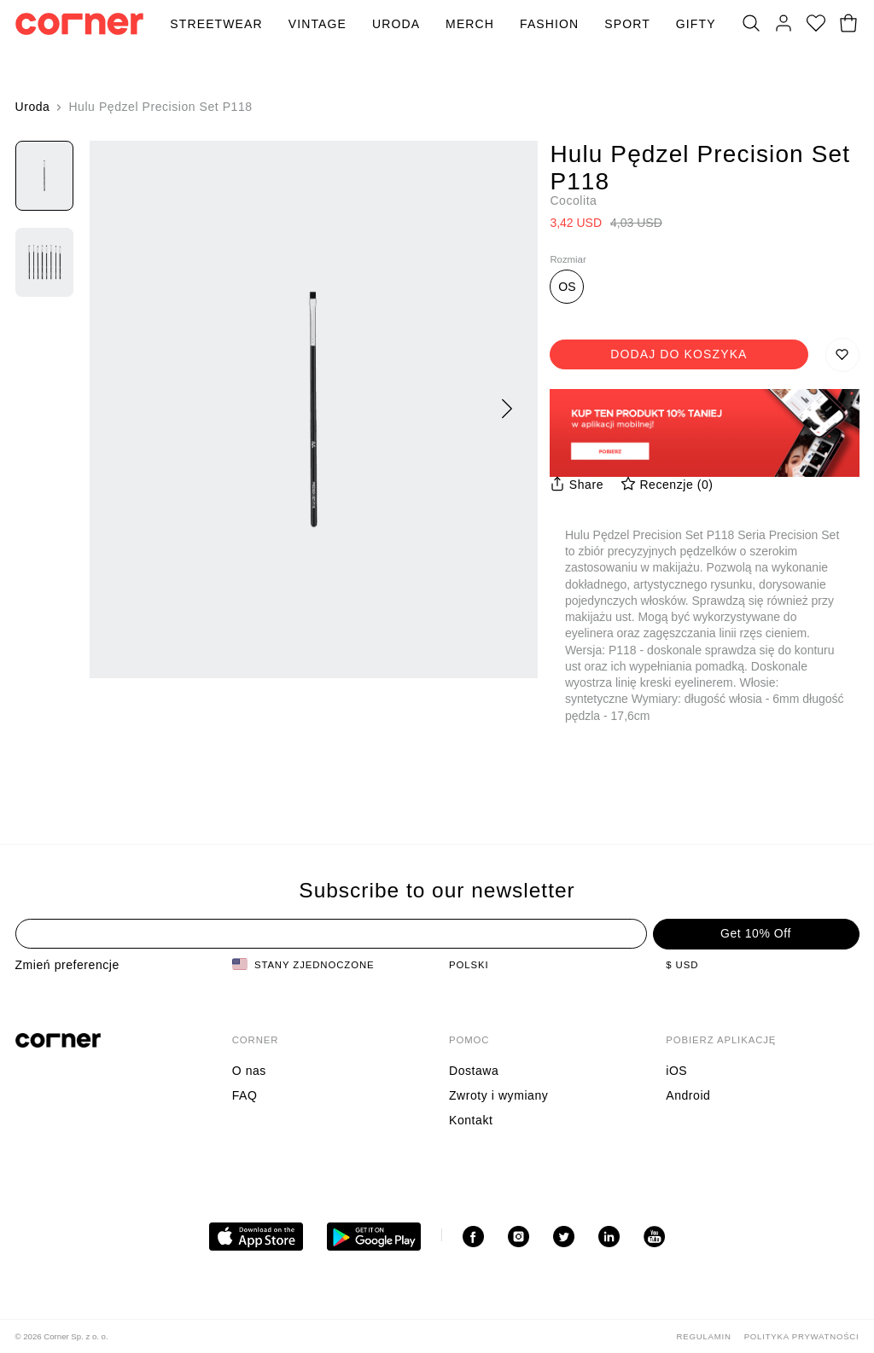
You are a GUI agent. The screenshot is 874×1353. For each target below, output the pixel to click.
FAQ (245, 1095)
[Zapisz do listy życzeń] (842, 355)
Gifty (696, 24)
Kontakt (470, 1120)
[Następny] (507, 409)
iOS (676, 1070)
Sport (627, 24)
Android (688, 1095)
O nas (249, 1070)
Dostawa (473, 1070)
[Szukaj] (751, 24)
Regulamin (704, 1336)
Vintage (317, 24)
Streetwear (216, 24)
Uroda (396, 24)
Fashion (549, 24)
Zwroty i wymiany (498, 1095)
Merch (470, 24)
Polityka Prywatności (801, 1336)
